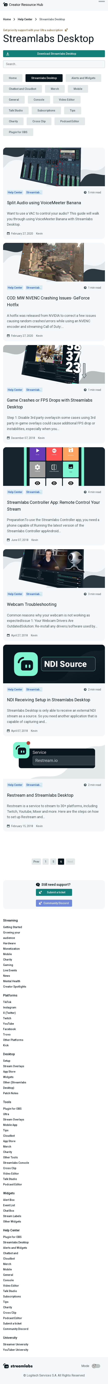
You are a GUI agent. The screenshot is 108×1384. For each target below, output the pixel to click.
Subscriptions (46, 110)
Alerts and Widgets (83, 78)
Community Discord (54, 903)
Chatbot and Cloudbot (22, 88)
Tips (72, 110)
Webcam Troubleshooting (32, 604)
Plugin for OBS (18, 132)
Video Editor (67, 99)
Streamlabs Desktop (44, 78)
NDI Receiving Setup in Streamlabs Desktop (48, 699)
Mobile (78, 88)
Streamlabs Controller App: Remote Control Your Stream (53, 506)
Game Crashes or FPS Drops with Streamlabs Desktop (49, 403)
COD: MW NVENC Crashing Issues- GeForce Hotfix (48, 301)
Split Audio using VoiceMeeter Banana (44, 202)
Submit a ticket (52, 892)
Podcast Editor (69, 121)
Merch (55, 88)
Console (39, 99)
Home (7, 19)
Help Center (25, 19)
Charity (13, 121)
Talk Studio (16, 110)
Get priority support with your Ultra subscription (35, 30)
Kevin (39, 233)
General (14, 99)
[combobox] (54, 64)
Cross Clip (39, 121)
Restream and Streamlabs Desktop (40, 795)
